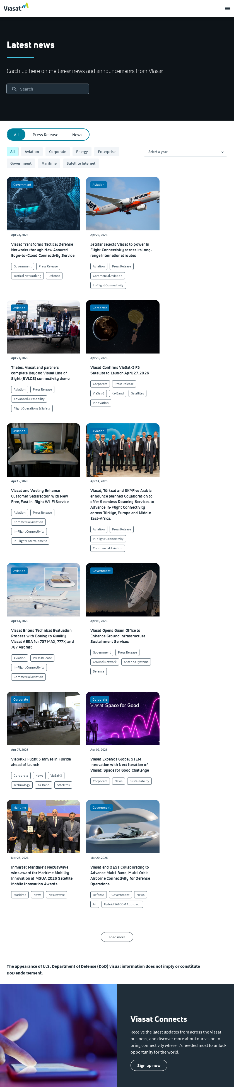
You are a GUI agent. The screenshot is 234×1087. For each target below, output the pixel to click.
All (16, 134)
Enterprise (106, 151)
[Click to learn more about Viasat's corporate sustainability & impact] (91, 889)
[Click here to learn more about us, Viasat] (14, 878)
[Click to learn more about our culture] (81, 878)
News (77, 134)
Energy (82, 151)
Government (21, 163)
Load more (117, 664)
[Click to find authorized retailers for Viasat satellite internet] (172, 889)
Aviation (32, 151)
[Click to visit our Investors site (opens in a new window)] (14, 923)
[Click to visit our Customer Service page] (170, 878)
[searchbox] (48, 89)
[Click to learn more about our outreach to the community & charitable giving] (97, 923)
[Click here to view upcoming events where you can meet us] (12, 889)
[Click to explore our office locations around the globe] (15, 912)
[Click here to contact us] (164, 912)
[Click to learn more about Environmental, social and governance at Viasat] (104, 912)
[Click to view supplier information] (173, 900)
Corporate (57, 151)
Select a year (158, 151)
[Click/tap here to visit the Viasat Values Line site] (21, 956)
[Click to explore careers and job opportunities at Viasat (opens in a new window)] (13, 900)
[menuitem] (90, 839)
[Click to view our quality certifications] (90, 900)
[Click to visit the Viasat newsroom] (16, 934)
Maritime (49, 163)
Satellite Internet (81, 163)
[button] (149, 792)
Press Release (45, 134)
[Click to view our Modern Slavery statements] (30, 945)
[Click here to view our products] (163, 923)
